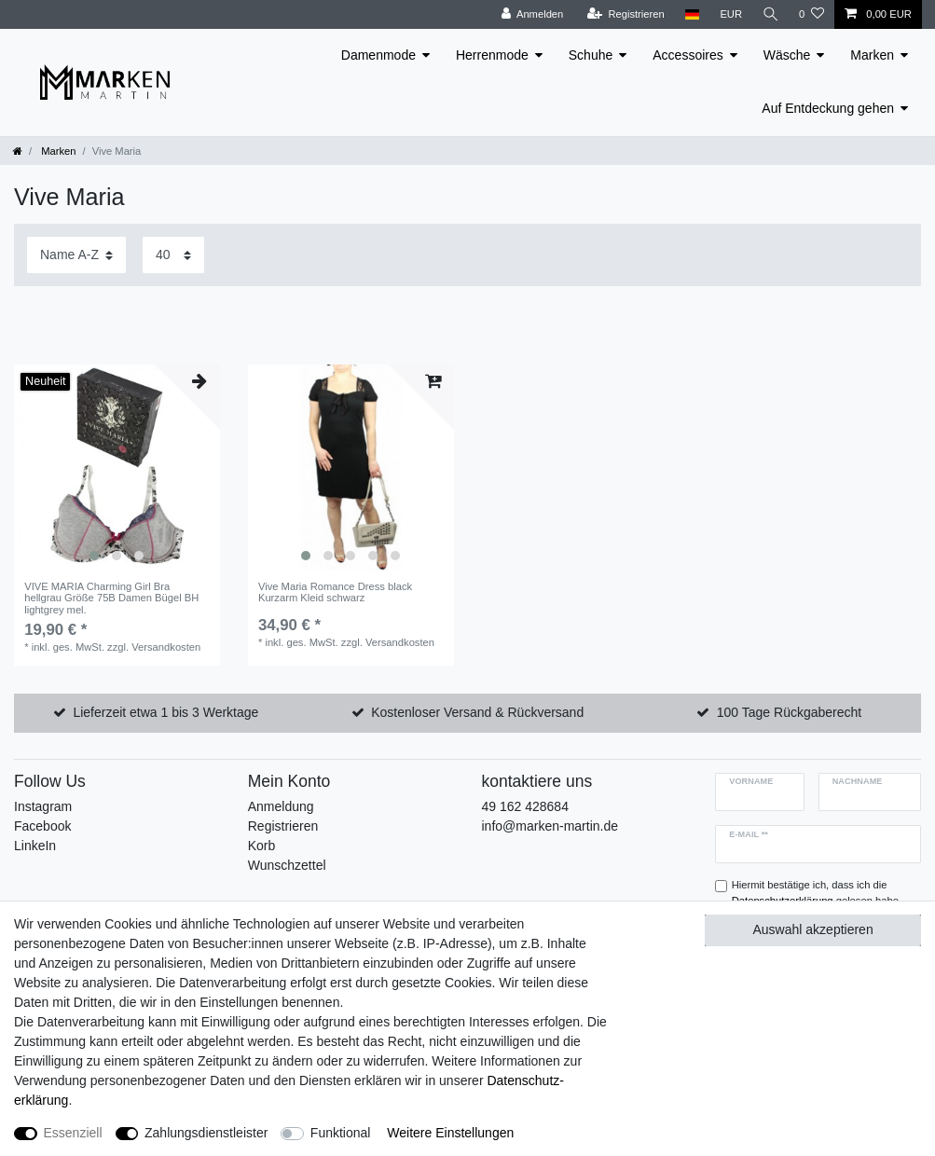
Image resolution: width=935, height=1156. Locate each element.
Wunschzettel (287, 865)
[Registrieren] (624, 14)
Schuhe (590, 55)
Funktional (340, 1132)
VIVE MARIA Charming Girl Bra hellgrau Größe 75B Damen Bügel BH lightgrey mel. (111, 598)
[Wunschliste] (811, 14)
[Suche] (770, 14)
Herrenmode (492, 55)
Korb (262, 845)
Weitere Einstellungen (450, 1132)
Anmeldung (281, 806)
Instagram (43, 806)
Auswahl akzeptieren (813, 929)
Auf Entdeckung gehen (828, 108)
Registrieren (283, 826)
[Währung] (729, 14)
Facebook (42, 826)
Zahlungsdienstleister (206, 1132)
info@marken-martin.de (550, 826)
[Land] (690, 14)
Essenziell (73, 1132)
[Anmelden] (530, 14)
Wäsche (787, 55)
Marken (872, 55)
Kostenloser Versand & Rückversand (477, 712)
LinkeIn (35, 845)
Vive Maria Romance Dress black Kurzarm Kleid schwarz (335, 592)
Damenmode (378, 55)
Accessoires (687, 55)
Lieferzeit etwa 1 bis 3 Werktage (165, 712)
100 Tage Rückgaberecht (789, 712)
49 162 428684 (525, 806)
